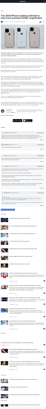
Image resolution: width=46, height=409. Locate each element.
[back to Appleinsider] (22, 1)
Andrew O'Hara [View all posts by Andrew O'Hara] (11, 281)
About (40, 132)
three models (21, 102)
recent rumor (4, 96)
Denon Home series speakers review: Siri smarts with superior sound (23, 273)
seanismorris (6, 166)
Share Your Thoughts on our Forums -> (8, 209)
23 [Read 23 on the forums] (44, 328)
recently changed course (26, 105)
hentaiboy (6, 155)
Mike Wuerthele (6, 21)
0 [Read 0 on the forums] (44, 304)
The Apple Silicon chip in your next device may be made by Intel (22, 321)
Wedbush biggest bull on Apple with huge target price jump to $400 (23, 349)
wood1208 (6, 132)
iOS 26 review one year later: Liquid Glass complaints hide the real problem (24, 361)
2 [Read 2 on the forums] (44, 280)
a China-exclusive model (23, 91)
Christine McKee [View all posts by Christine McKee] (11, 304)
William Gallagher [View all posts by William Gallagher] (12, 357)
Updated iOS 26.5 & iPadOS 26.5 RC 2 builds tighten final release (22, 308)
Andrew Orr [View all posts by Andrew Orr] (11, 293)
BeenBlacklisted (7, 144)
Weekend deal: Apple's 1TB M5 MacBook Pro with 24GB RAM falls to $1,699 (24, 297)
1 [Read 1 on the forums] (44, 293)
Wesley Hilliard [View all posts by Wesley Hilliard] (11, 369)
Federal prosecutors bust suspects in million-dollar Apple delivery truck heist (25, 285)
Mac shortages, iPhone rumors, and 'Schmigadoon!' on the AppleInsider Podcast (17, 342)
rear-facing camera (19, 84)
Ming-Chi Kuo (17, 58)
